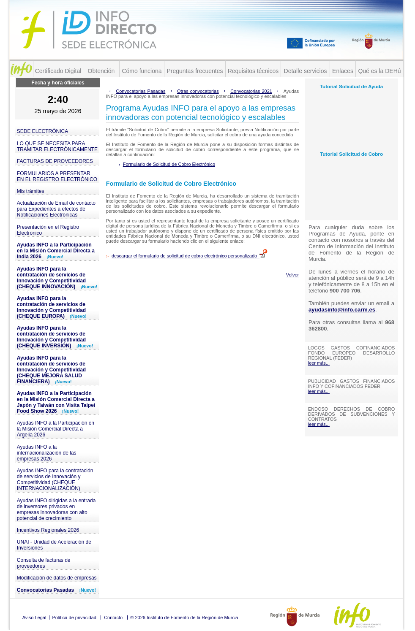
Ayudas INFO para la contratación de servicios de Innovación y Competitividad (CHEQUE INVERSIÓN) (55, 337)
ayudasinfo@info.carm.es (342, 309)
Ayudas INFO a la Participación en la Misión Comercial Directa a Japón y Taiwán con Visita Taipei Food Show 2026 (56, 402)
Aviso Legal (34, 617)
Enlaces (342, 71)
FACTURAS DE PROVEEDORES (55, 161)
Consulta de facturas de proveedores (44, 563)
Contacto (113, 617)
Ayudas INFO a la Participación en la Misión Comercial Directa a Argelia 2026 (55, 429)
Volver (292, 274)
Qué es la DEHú (379, 71)
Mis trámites (30, 191)
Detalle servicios (305, 71)
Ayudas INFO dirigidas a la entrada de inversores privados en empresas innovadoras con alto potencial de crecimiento (56, 509)
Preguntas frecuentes (195, 71)
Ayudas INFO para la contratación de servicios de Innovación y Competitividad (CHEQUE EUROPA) (52, 307)
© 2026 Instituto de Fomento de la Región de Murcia (184, 617)
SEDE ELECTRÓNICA (42, 131)
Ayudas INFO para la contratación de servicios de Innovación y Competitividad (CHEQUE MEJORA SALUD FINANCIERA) (51, 370)
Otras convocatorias (198, 91)
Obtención (101, 71)
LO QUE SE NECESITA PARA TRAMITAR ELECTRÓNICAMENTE (57, 146)
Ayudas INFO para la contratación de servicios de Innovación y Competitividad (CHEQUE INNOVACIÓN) (57, 278)
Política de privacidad (74, 617)
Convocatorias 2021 (251, 91)
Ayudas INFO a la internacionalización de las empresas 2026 (46, 453)
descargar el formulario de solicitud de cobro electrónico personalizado (190, 255)
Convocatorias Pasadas (56, 590)
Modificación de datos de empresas (57, 578)
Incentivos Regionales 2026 (48, 530)
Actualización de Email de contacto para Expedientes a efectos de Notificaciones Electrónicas (56, 209)
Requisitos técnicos (253, 71)
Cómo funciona (141, 71)
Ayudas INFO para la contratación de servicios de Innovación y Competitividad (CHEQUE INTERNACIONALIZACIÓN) (55, 479)
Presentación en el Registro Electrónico (48, 230)
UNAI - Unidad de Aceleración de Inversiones (54, 545)
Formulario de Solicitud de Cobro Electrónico (169, 164)
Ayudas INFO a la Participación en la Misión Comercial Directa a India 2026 (56, 251)
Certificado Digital (58, 71)
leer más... (319, 363)
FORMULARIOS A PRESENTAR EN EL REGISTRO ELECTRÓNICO (57, 176)
